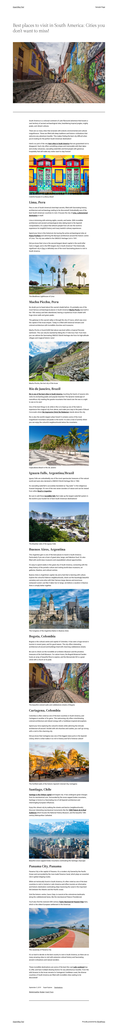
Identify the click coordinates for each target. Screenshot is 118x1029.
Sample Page (100, 7)
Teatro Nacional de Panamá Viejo (71, 902)
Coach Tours (49, 992)
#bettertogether (34, 992)
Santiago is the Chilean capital (40, 795)
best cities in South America (58, 144)
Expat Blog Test (18, 7)
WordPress (101, 1022)
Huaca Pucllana (35, 236)
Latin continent (78, 967)
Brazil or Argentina (45, 491)
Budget (42, 992)
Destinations (58, 987)
